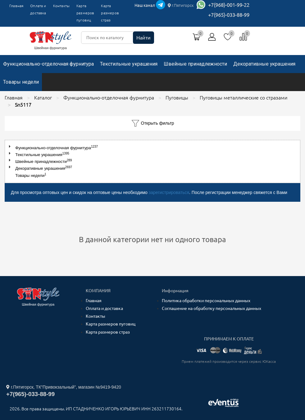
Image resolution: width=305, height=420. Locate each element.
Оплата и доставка (38, 9)
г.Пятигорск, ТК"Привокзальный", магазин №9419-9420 (63, 387)
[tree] (152, 161)
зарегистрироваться (169, 192)
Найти (143, 37)
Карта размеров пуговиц (85, 13)
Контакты (61, 6)
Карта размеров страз (108, 332)
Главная (16, 6)
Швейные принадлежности (195, 64)
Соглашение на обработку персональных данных (211, 308)
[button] (11, 147)
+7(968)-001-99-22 (228, 5)
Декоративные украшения (264, 64)
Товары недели (21, 82)
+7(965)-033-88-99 (228, 15)
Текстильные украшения (128, 64)
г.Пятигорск (181, 5)
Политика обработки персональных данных (206, 300)
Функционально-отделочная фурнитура (48, 64)
